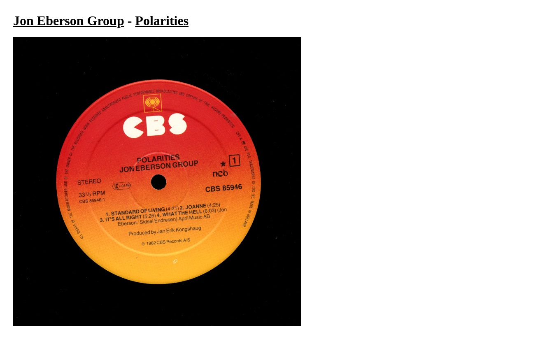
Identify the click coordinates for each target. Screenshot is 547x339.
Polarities (162, 20)
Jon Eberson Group (68, 20)
